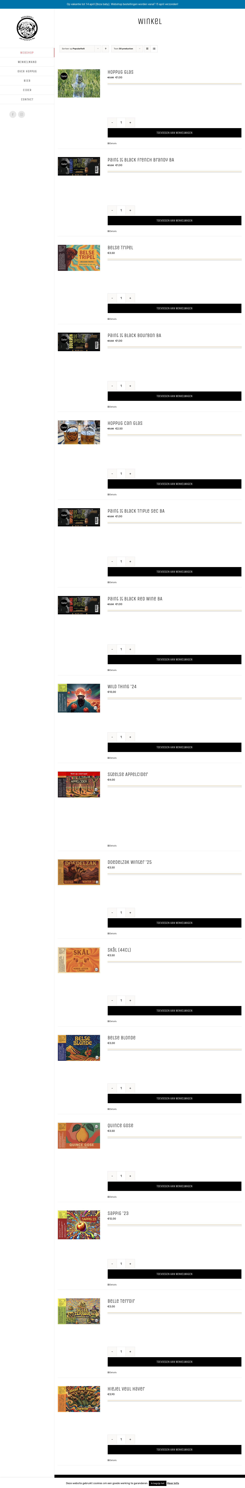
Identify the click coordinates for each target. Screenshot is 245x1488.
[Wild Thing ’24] (79, 698)
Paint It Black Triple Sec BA (136, 511)
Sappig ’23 (118, 1213)
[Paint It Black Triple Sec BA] (79, 517)
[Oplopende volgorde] (105, 48)
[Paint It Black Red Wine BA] (79, 605)
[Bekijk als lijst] (154, 48)
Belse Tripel (120, 247)
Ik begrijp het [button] (157, 1483)
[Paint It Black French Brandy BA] (79, 166)
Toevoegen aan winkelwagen (174, 133)
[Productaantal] (121, 122)
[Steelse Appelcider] (79, 784)
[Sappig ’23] (79, 1225)
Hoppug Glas (121, 72)
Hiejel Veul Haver (126, 1389)
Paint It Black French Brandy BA (141, 160)
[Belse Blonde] (79, 1048)
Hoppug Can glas (125, 423)
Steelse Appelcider (128, 774)
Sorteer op (73, 48)
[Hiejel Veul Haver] (79, 1399)
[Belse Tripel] (79, 258)
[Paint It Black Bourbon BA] (79, 342)
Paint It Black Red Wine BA (135, 599)
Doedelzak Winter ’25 (130, 862)
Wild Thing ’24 (122, 686)
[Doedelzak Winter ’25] (79, 872)
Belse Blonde (122, 1038)
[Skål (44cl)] (79, 960)
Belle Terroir (121, 1301)
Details (113, 143)
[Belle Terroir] (79, 1311)
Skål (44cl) (119, 950)
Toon (123, 48)
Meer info (173, 1483)
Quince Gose (120, 1125)
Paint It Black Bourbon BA (134, 335)
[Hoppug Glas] (79, 83)
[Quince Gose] (79, 1136)
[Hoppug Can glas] (79, 432)
